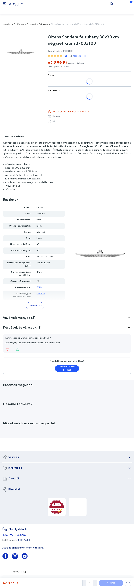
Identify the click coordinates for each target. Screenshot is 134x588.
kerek (70, 81)
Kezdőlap (7, 24)
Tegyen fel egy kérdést (67, 368)
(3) (65, 56)
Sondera (41, 213)
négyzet (55, 81)
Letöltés (41, 293)
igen (65, 96)
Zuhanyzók (31, 24)
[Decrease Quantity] (84, 583)
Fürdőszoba (19, 24)
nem (53, 96)
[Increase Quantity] (95, 583)
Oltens (40, 207)
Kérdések (79, 56)
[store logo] (16, 3)
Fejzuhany (43, 24)
